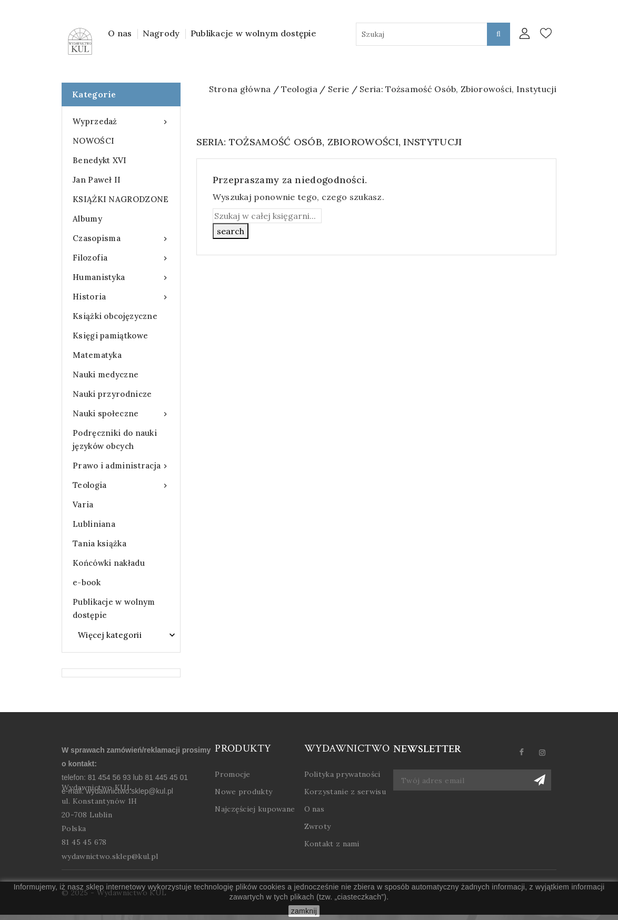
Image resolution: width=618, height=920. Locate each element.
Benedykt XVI (100, 160)
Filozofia (121, 257)
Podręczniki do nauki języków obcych (115, 439)
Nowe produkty (243, 791)
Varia (83, 504)
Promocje (232, 774)
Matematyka (97, 355)
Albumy (87, 219)
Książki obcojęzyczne (115, 316)
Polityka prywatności (342, 774)
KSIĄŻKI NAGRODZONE (120, 199)
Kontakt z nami (332, 843)
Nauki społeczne (121, 413)
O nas (120, 33)
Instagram (546, 752)
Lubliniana (94, 524)
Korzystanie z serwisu (345, 791)
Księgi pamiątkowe (110, 336)
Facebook (526, 752)
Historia (121, 296)
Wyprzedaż (121, 121)
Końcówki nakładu (109, 563)
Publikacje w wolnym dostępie (253, 33)
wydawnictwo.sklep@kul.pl (110, 856)
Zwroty (317, 826)
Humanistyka (121, 277)
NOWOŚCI (93, 141)
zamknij (304, 911)
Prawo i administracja (121, 465)
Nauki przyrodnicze (112, 394)
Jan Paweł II (97, 180)
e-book (87, 582)
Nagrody (161, 33)
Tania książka (99, 543)
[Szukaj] (267, 215)
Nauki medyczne (105, 374)
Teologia (121, 485)
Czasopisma (121, 238)
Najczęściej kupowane (255, 809)
